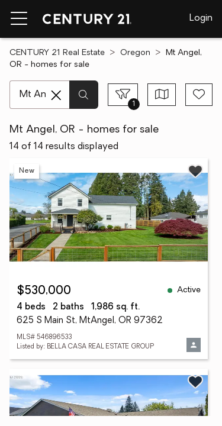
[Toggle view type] (161, 94)
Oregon (135, 53)
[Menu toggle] (18, 18)
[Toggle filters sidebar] (123, 94)
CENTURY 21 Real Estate (57, 53)
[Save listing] (195, 171)
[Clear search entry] (56, 95)
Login (201, 18)
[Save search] (199, 94)
